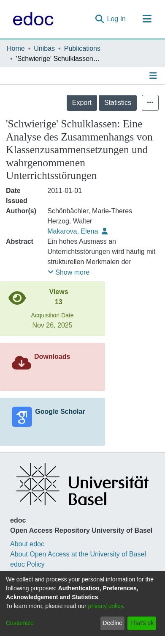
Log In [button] (117, 18)
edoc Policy (27, 564)
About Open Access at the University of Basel (78, 554)
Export (82, 102)
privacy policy (105, 606)
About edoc (27, 544)
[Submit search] (99, 19)
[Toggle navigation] (147, 19)
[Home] (31, 19)
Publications (82, 48)
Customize (20, 622)
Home (16, 48)
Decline (112, 622)
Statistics (117, 102)
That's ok (142, 622)
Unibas (44, 48)
